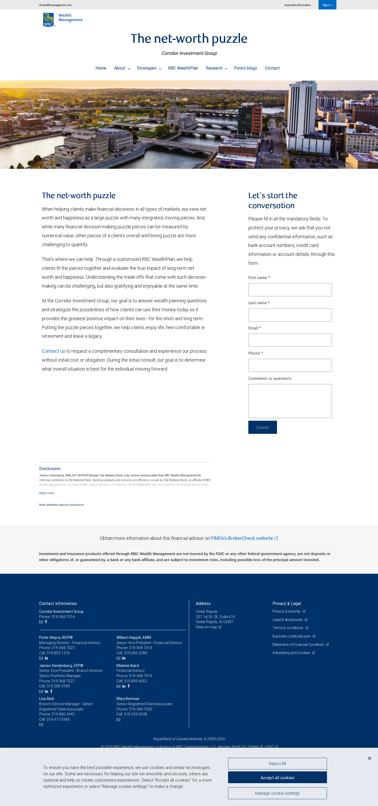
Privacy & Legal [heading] (287, 603)
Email (254, 328)
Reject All (277, 763)
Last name (259, 303)
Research (217, 66)
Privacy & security (287, 611)
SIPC (270, 746)
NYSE (235, 746)
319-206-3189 (58, 686)
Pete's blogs (245, 66)
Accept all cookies (277, 777)
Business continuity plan (292, 636)
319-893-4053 (135, 681)
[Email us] (41, 621)
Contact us (53, 351)
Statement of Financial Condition (299, 644)
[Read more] (46, 493)
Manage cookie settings (277, 793)
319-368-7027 (63, 681)
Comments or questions (270, 379)
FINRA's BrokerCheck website (242, 538)
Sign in (327, 5)
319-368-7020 (140, 709)
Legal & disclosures (288, 619)
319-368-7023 (63, 647)
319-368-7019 (140, 675)
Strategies (149, 66)
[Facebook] (46, 621)
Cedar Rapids (207, 611)
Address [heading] (203, 603)
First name (259, 278)
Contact (272, 66)
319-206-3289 (135, 653)
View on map (206, 627)
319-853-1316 (58, 653)
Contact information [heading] (58, 603)
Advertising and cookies (292, 652)
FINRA (253, 746)
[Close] (369, 758)
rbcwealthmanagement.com (55, 5)
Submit (263, 427)
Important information (297, 5)
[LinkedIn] (47, 658)
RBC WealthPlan (183, 66)
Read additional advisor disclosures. (62, 505)
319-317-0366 (58, 719)
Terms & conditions (288, 627)
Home (100, 66)
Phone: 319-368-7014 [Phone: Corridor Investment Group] (57, 616)
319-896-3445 (63, 714)
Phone (255, 353)
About (122, 66)
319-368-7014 (140, 647)
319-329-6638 (135, 714)
